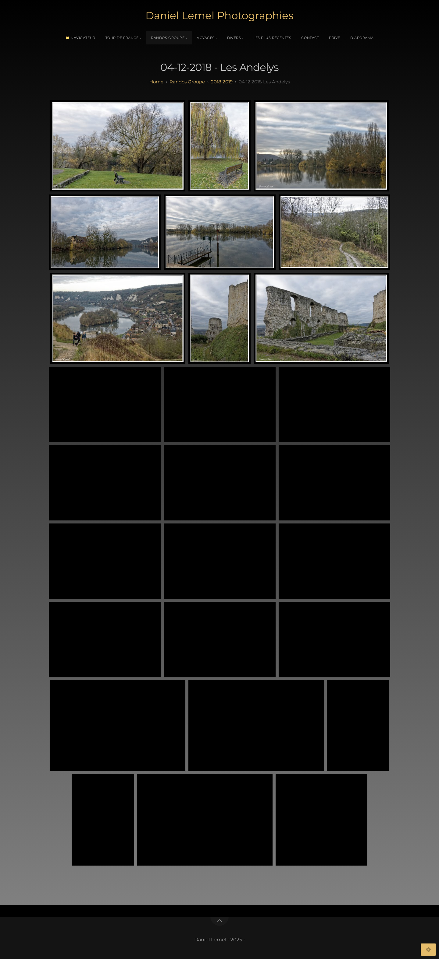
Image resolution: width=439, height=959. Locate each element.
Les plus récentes (272, 38)
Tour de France (122, 38)
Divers (234, 38)
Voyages (206, 38)
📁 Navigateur (80, 38)
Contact (310, 38)
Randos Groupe (167, 38)
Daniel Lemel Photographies (219, 15)
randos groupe (187, 82)
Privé (334, 38)
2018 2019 (222, 82)
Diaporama (362, 38)
